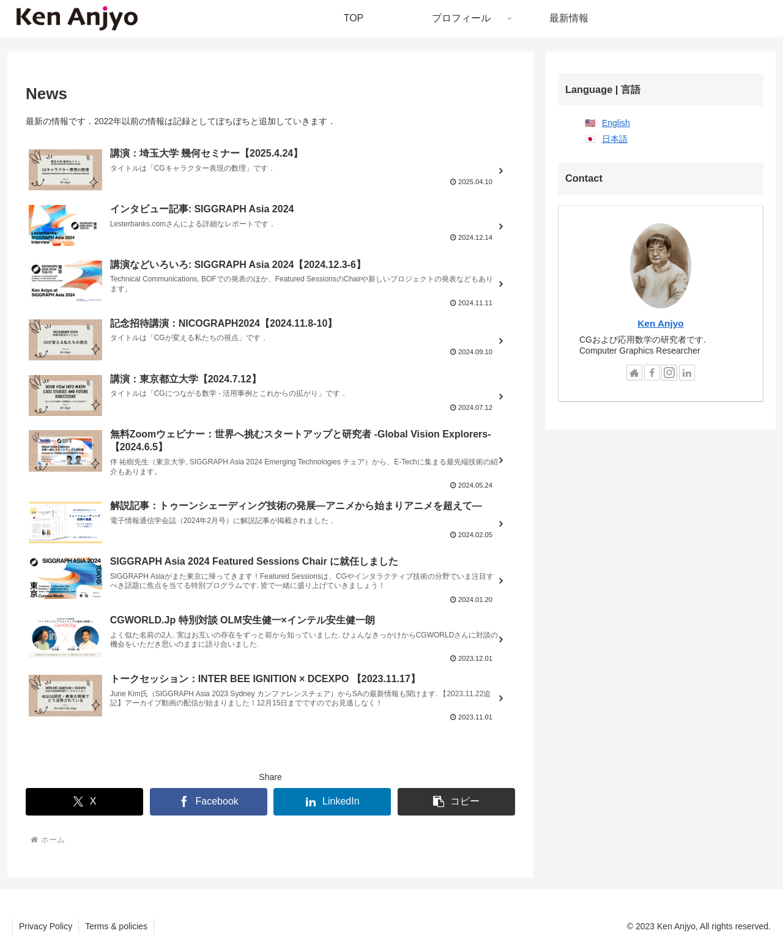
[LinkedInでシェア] (332, 802)
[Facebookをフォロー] (652, 373)
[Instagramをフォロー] (669, 373)
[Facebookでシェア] (208, 802)
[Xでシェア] (84, 802)
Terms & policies (116, 926)
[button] (456, 802)
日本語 (615, 139)
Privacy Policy (45, 926)
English (616, 123)
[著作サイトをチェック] (634, 373)
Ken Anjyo (660, 323)
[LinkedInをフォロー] (687, 373)
